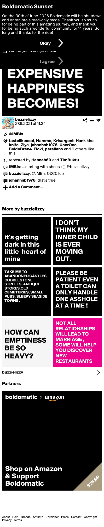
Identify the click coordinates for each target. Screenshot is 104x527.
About (6, 517)
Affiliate (38, 517)
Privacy (6, 520)
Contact (76, 517)
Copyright (90, 517)
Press (65, 517)
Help (15, 517)
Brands (26, 517)
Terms (18, 520)
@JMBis (16, 134)
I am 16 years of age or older (34, 51)
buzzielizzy (25, 120)
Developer (52, 517)
